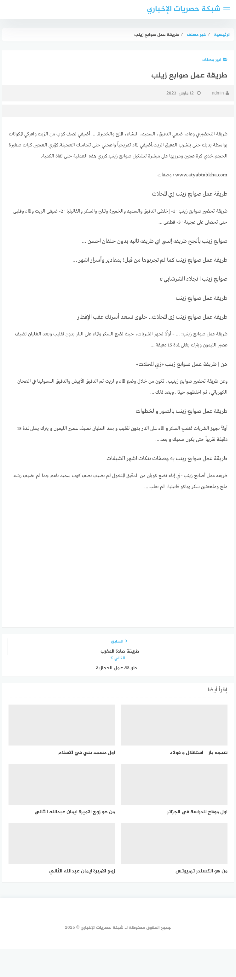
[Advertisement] (118, 544)
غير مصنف (214, 60)
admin (220, 93)
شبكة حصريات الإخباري (183, 9)
